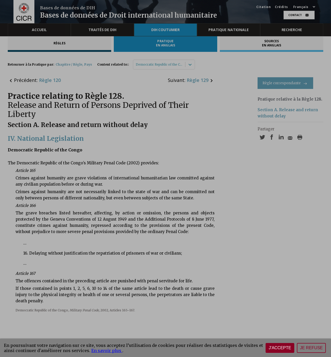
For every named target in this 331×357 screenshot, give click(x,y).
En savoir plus (106, 350)
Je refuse (311, 348)
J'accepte (280, 348)
